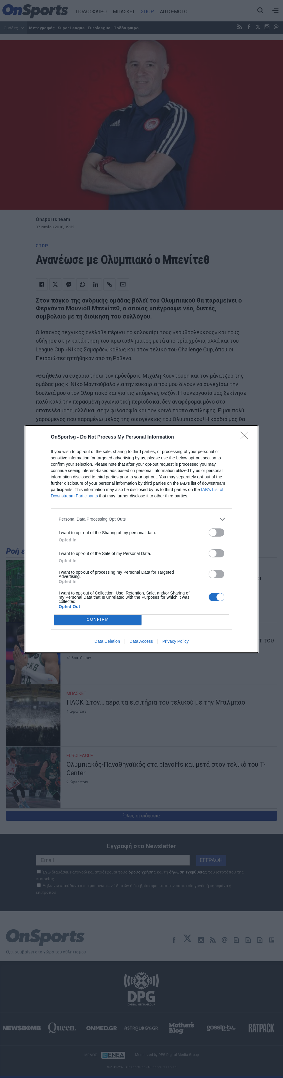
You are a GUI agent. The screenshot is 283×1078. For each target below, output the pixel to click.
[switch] (216, 532)
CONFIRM (97, 619)
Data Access (141, 641)
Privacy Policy (175, 641)
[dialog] (141, 539)
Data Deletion (107, 641)
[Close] (246, 437)
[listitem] (141, 519)
